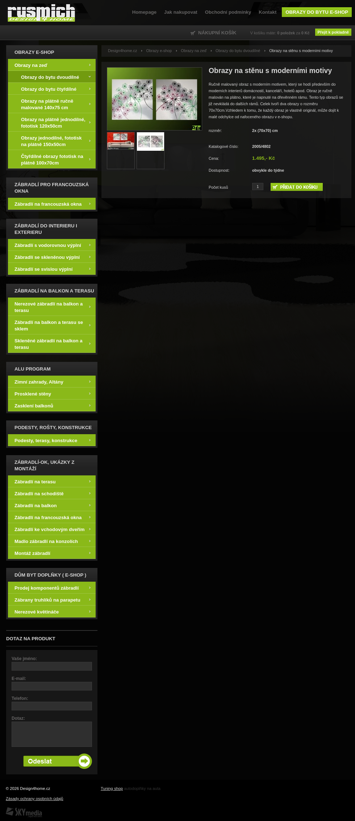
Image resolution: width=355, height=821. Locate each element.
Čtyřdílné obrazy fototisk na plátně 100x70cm (56, 159)
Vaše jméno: (24, 658)
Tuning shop (112, 788)
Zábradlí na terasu (52, 481)
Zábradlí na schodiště (52, 493)
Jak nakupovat (180, 12)
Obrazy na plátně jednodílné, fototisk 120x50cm (56, 122)
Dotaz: (18, 718)
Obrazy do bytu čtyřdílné (56, 89)
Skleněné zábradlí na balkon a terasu (52, 343)
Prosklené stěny (52, 393)
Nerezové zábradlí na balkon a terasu (52, 307)
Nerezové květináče (52, 611)
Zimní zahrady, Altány (52, 382)
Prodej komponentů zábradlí (52, 588)
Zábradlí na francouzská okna (52, 204)
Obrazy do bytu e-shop (316, 12)
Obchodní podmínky (228, 12)
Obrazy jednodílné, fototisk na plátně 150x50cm (56, 141)
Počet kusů (218, 187)
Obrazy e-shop (159, 50)
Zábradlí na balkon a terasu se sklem (52, 325)
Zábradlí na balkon (52, 505)
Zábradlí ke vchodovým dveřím (52, 529)
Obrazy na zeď (52, 65)
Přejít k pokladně (333, 32)
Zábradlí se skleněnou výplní (52, 257)
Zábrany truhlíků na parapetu (52, 600)
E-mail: (19, 678)
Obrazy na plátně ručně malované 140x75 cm (56, 104)
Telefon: (20, 698)
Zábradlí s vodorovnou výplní (52, 245)
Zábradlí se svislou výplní (52, 269)
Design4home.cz (41, 12)
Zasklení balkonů (52, 405)
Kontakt (267, 12)
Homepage (144, 12)
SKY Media (24, 812)
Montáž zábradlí (52, 553)
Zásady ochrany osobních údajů (34, 798)
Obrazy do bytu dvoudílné (56, 77)
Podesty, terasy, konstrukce (52, 440)
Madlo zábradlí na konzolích (52, 541)
